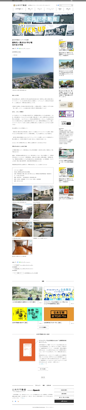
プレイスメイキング (62, 141)
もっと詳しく (43, 363)
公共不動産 (61, 130)
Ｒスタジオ (29, 0)
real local (38, 0)
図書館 (60, 133)
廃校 (68, 132)
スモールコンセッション (63, 140)
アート (71, 135)
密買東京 (24, 0)
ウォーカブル (61, 135)
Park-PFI (64, 133)
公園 (69, 130)
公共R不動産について (19, 9)
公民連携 (70, 140)
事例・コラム (30, 9)
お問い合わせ (68, 9)
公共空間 (65, 143)
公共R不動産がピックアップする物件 (21, 39)
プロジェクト (39, 9)
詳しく (22, 398)
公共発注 (60, 143)
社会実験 (66, 135)
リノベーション (70, 133)
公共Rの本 (49, 385)
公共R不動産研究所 (62, 132)
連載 (44, 385)
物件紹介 (60, 9)
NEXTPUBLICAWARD (63, 138)
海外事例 (69, 141)
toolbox (33, 0)
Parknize (66, 130)
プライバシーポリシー (50, 407)
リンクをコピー (27, 48)
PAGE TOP (43, 377)
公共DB (71, 132)
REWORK (43, 0)
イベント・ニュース (50, 9)
